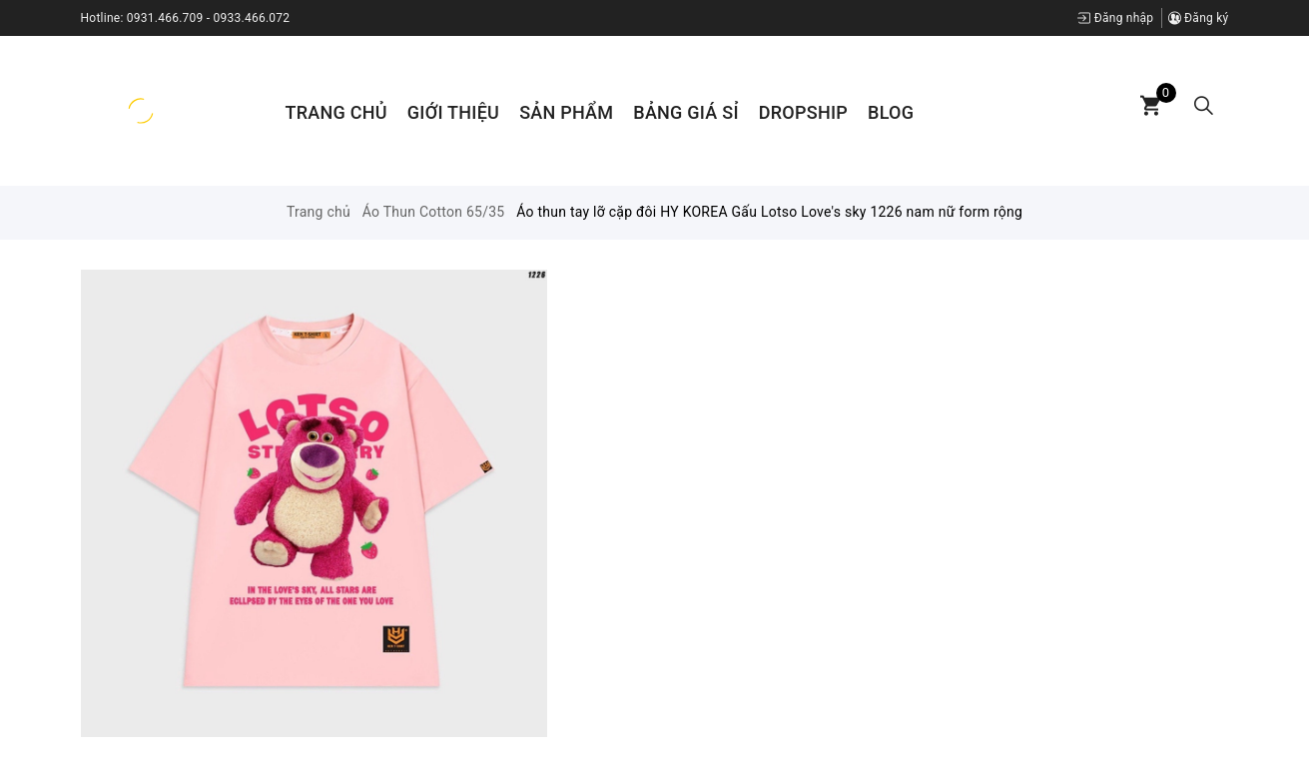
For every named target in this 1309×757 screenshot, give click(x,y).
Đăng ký (1198, 18)
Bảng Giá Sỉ (685, 112)
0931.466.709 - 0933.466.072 (209, 18)
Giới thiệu (453, 112)
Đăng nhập (1115, 18)
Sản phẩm (566, 112)
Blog (891, 112)
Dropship (803, 112)
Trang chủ (336, 112)
